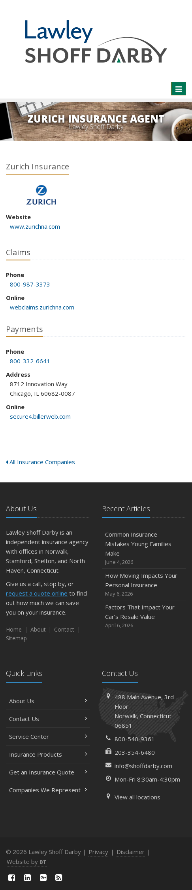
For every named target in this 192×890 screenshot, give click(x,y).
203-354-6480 (135, 752)
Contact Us (48, 719)
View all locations (137, 797)
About (38, 629)
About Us (48, 701)
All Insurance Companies (40, 462)
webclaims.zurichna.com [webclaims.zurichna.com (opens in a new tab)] (42, 307)
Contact (64, 629)
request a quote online (37, 593)
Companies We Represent (48, 790)
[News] (59, 877)
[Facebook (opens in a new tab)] (12, 877)
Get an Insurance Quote (48, 772)
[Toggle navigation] (178, 88)
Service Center (48, 736)
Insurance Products (48, 754)
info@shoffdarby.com (143, 766)
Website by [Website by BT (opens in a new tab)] (27, 861)
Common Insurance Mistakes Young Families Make (144, 548)
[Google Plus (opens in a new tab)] (43, 877)
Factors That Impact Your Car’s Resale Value (144, 616)
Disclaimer (131, 852)
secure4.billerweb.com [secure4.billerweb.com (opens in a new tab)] (40, 416)
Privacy (98, 852)
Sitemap (16, 638)
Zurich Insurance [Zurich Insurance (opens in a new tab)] (41, 195)
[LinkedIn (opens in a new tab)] (28, 877)
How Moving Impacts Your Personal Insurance (144, 584)
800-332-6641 (30, 361)
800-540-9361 (135, 739)
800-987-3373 (30, 284)
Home (14, 629)
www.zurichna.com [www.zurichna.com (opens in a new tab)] (35, 226)
